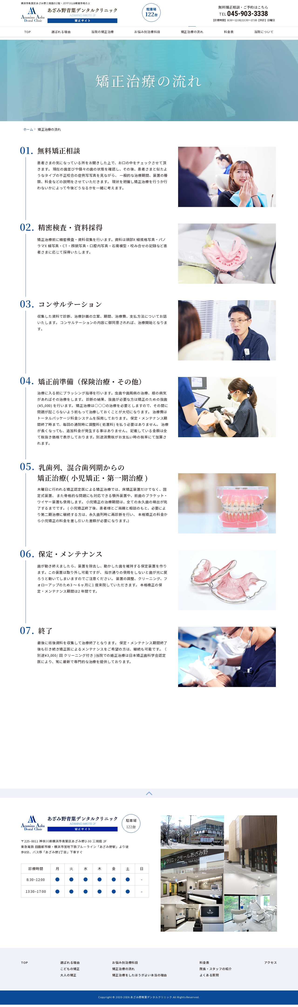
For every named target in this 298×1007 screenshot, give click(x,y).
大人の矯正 (68, 977)
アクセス (270, 965)
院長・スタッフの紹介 (216, 971)
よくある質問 (209, 977)
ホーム (28, 129)
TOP (31, 33)
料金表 (227, 33)
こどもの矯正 (70, 971)
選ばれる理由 (62, 33)
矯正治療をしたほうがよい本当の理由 (139, 977)
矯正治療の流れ (192, 33)
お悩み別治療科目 (147, 33)
